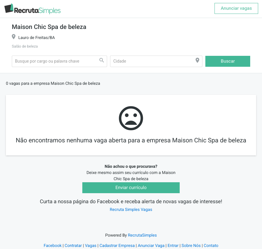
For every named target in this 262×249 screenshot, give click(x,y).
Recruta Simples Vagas (131, 209)
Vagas (90, 245)
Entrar (173, 245)
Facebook (53, 245)
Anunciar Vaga (151, 245)
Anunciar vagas (236, 8)
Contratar (73, 245)
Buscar (228, 61)
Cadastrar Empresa (117, 245)
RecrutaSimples (142, 235)
